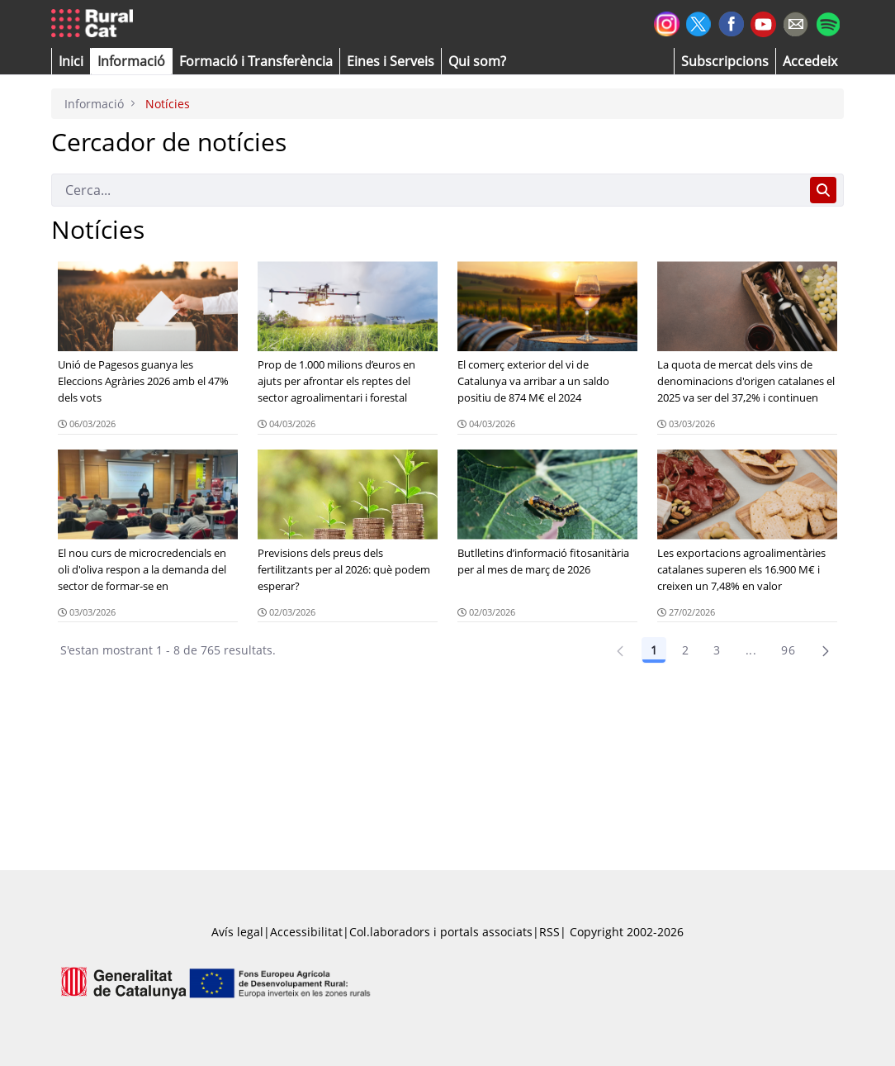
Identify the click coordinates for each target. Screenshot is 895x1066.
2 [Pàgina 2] (685, 650)
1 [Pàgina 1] (654, 650)
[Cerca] (427, 190)
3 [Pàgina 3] (716, 650)
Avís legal (237, 932)
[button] (71, 61)
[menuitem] (256, 61)
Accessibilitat (306, 932)
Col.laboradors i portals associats (441, 932)
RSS (549, 932)
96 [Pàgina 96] (788, 650)
